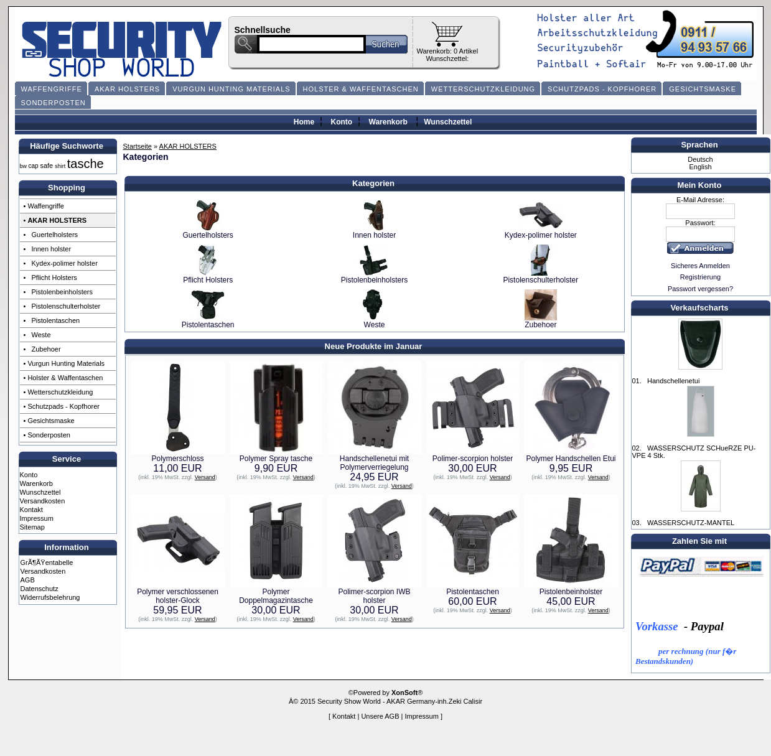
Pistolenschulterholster (540, 276)
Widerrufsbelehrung (50, 597)
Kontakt (31, 509)
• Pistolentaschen (52, 320)
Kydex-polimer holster (541, 232)
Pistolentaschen (208, 321)
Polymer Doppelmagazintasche (276, 596)
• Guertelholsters (51, 234)
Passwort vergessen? (700, 288)
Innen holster (374, 232)
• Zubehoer (42, 349)
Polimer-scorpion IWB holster (374, 596)
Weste (374, 321)
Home (304, 122)
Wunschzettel (448, 122)
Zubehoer (541, 321)
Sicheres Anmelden (700, 265)
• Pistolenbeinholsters (58, 292)
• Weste (37, 334)
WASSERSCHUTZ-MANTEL (690, 522)
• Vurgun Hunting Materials (64, 363)
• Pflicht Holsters (50, 277)
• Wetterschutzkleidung (58, 392)
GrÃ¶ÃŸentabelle (47, 562)
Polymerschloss (177, 458)
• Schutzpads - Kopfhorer (62, 406)
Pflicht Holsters (208, 276)
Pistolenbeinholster (571, 591)
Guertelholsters (208, 232)
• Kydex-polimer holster (61, 263)
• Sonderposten (47, 435)
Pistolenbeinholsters (374, 276)
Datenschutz (39, 588)
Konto (342, 122)
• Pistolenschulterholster (62, 306)
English (700, 166)
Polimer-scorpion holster (472, 458)
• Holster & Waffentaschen (63, 377)
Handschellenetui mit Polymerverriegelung (374, 463)
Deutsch (700, 159)
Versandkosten (42, 501)
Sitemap (32, 527)
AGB (28, 580)
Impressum (37, 518)
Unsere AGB (380, 716)
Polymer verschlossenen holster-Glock (177, 596)
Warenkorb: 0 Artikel (448, 51)
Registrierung (700, 277)
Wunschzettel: (447, 58)
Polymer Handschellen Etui (570, 458)
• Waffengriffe (44, 206)
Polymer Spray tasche (276, 458)
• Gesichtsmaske (49, 420)
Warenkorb (388, 122)
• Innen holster (48, 249)
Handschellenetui (673, 381)
